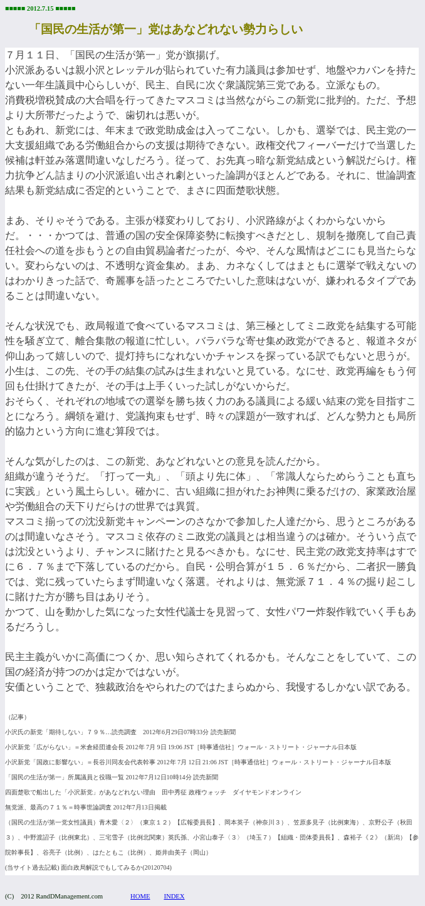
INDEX (174, 896)
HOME (140, 896)
